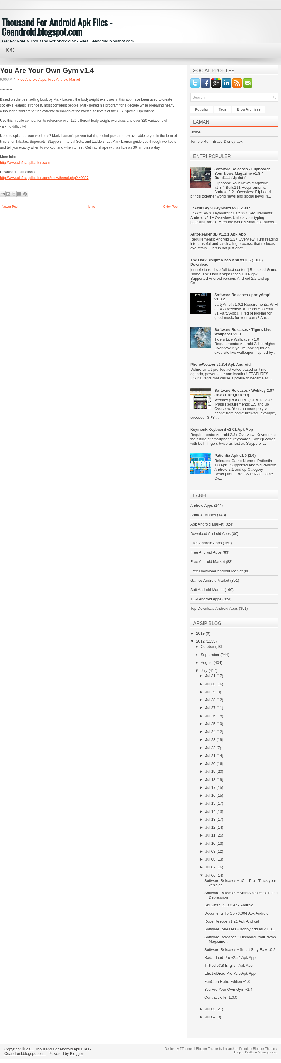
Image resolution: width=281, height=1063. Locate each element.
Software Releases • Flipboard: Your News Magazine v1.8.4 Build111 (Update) (242, 173)
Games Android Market (209, 580)
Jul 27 (210, 707)
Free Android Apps (31, 80)
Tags (223, 109)
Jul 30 (210, 684)
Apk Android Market (206, 524)
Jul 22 (210, 748)
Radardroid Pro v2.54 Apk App (230, 957)
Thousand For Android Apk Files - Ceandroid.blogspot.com (56, 26)
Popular (201, 109)
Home (9, 50)
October (208, 646)
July (205, 670)
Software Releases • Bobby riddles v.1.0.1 (239, 929)
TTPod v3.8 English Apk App (228, 965)
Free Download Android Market (216, 571)
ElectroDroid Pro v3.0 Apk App (230, 973)
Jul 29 (210, 692)
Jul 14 (210, 811)
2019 (201, 633)
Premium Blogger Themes (258, 1048)
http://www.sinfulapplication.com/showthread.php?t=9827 (44, 178)
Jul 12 (210, 827)
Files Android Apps (206, 543)
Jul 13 (210, 819)
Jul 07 (210, 867)
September (210, 654)
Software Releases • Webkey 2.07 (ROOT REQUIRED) (244, 392)
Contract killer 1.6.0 (220, 997)
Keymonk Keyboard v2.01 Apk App (221, 429)
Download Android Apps (210, 533)
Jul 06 (210, 875)
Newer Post (10, 206)
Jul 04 (210, 1017)
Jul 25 (210, 724)
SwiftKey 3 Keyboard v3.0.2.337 (221, 208)
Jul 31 (210, 676)
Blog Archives (249, 109)
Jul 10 (210, 843)
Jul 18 (210, 779)
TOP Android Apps (205, 599)
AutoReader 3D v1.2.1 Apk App (218, 234)
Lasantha (229, 1048)
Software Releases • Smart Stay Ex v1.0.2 (239, 949)
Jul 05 (210, 1009)
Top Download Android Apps (214, 608)
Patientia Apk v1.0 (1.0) (235, 455)
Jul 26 (210, 716)
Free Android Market (64, 80)
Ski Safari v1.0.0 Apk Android (228, 905)
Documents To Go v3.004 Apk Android (236, 913)
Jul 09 (210, 851)
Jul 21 (210, 755)
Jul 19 (210, 771)
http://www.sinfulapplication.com (25, 163)
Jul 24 (210, 731)
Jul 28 (210, 700)
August (207, 662)
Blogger (76, 1053)
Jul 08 (210, 859)
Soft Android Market (207, 590)
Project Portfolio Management (255, 1052)
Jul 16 (210, 795)
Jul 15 (210, 803)
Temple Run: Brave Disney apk (216, 141)
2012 (201, 641)
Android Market (203, 515)
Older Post (170, 206)
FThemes (186, 1048)
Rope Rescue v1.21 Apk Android (231, 921)
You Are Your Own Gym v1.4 (47, 70)
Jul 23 (210, 739)
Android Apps (201, 505)
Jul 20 (210, 763)
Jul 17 (210, 787)
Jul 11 (210, 835)
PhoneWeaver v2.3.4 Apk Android (220, 364)
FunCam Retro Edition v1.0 (227, 981)
